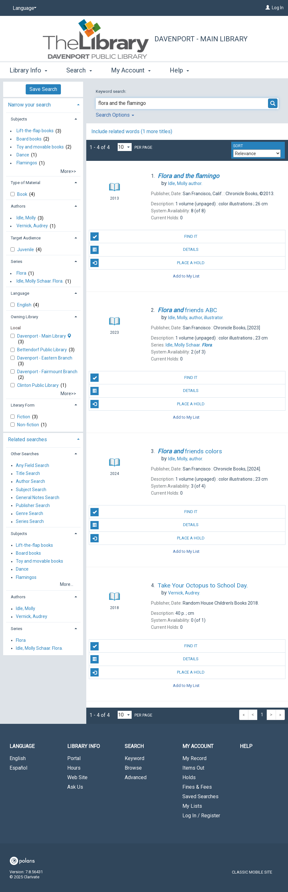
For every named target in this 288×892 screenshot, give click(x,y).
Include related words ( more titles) (131, 131)
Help (246, 746)
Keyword (134, 758)
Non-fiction (28, 424)
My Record (194, 758)
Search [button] (79, 70)
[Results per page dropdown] (125, 147)
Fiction (24, 416)
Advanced (136, 777)
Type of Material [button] (25, 182)
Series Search (30, 521)
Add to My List (186, 276)
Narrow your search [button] (29, 105)
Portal (74, 758)
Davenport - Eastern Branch (44, 357)
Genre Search (29, 513)
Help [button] (179, 70)
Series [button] (16, 261)
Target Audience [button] (26, 238)
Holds (189, 777)
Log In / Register (201, 816)
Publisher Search (33, 505)
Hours (74, 768)
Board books (29, 138)
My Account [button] (131, 70)
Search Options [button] (115, 115)
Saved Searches (200, 796)
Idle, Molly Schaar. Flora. (39, 281)
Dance (22, 154)
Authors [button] (18, 206)
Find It (143, 236)
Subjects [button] (19, 119)
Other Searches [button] (25, 453)
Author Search (30, 481)
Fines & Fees (197, 787)
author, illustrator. (196, 317)
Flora (21, 273)
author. (185, 183)
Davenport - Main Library (201, 39)
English (24, 304)
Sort (238, 146)
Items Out (193, 768)
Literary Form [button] (23, 405)
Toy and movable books (40, 146)
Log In (278, 7)
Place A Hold (147, 263)
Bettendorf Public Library (42, 349)
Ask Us (75, 787)
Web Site (77, 777)
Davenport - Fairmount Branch (47, 371)
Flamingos (26, 163)
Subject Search (31, 489)
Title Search (28, 473)
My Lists (192, 806)
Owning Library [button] (24, 316)
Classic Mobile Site (252, 872)
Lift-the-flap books (35, 131)
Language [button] (20, 293)
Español (18, 768)
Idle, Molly (26, 218)
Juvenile (26, 249)
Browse (133, 768)
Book (22, 194)
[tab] (43, 104)
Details (144, 250)
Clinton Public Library (38, 385)
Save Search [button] (43, 89)
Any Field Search (32, 465)
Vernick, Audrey (32, 226)
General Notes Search (37, 497)
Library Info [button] (28, 70)
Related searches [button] (27, 439)
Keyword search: (111, 91)
